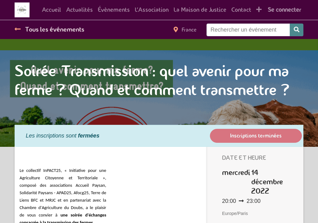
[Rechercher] (296, 30)
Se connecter (284, 10)
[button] (259, 10)
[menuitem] (51, 10)
